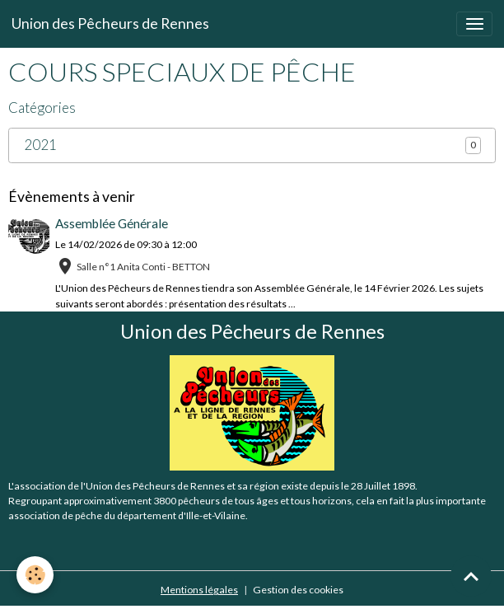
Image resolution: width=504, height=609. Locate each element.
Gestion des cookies (298, 589)
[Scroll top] (471, 576)
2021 (40, 145)
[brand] (110, 24)
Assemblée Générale (111, 223)
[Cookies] (35, 574)
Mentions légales (199, 589)
